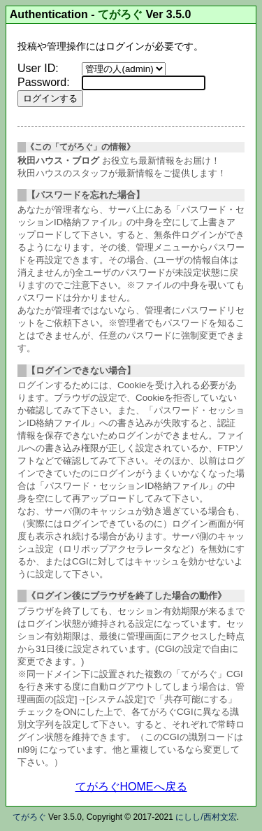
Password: (43, 82)
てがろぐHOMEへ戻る (131, 787)
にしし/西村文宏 (205, 817)
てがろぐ (120, 14)
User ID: (38, 68)
